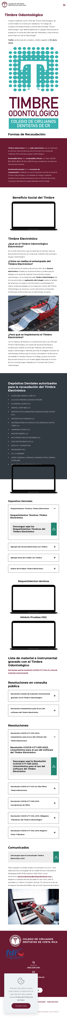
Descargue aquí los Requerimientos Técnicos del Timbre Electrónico (35, 529)
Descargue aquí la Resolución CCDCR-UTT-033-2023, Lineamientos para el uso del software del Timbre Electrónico (35, 766)
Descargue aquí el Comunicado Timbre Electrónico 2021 (35, 857)
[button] (33, 522)
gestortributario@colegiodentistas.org (34, 876)
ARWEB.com (56, 1011)
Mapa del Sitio (52, 1001)
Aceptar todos (21, 1006)
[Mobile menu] (64, 4)
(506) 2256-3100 (33, 967)
